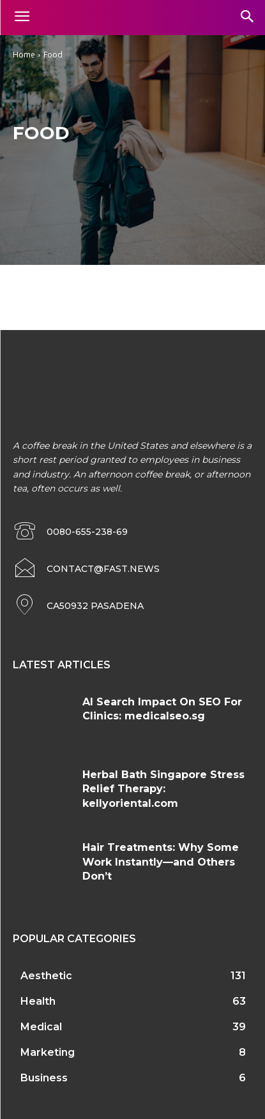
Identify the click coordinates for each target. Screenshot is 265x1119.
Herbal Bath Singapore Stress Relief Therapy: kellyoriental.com (163, 789)
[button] (246, 17)
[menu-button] (21, 18)
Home (24, 54)
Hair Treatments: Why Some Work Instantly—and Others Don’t (160, 861)
